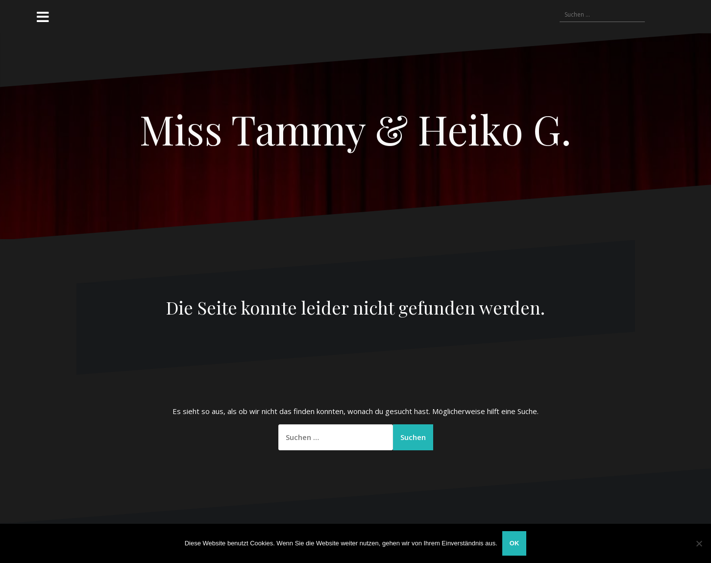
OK (514, 543)
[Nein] (699, 543)
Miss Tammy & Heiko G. (355, 129)
